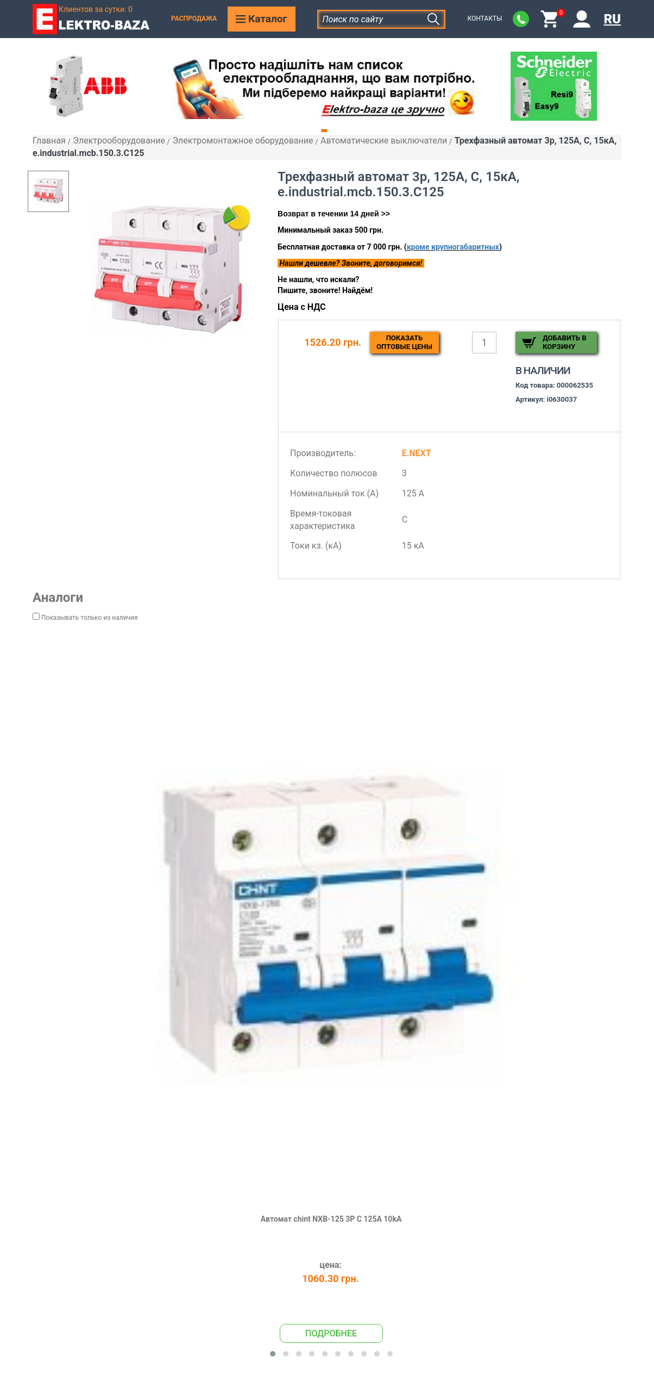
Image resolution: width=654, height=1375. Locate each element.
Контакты (484, 18)
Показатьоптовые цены (404, 342)
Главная (49, 140)
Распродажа (194, 18)
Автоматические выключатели (383, 140)
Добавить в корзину (564, 342)
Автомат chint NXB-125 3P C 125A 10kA (331, 1219)
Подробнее (331, 1333)
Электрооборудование (119, 140)
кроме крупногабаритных (453, 246)
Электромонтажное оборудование (242, 140)
